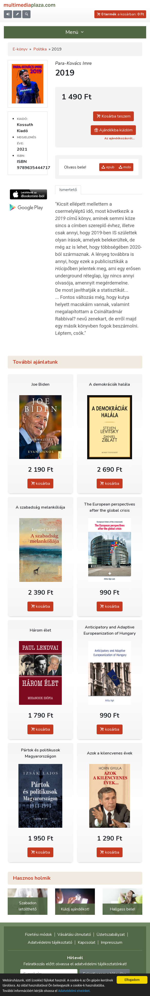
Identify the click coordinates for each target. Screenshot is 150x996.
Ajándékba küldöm (113, 130)
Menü (75, 32)
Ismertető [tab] (68, 190)
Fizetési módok (38, 934)
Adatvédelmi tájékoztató (50, 942)
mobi (125, 167)
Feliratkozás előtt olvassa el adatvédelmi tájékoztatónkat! (75, 964)
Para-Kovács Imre (73, 63)
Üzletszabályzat (110, 934)
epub (108, 167)
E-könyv (20, 49)
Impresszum (111, 942)
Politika (40, 49)
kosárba (40, 483)
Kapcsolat (86, 942)
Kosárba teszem (113, 116)
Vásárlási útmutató (74, 934)
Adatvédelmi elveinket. (74, 991)
